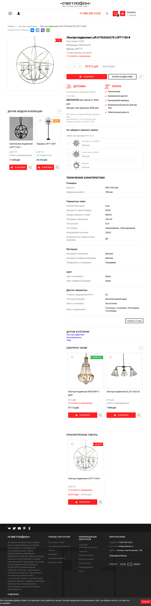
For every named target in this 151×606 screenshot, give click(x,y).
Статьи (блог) (85, 562)
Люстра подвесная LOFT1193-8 (84, 477)
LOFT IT (13, 152)
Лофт (68, 340)
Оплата (51, 549)
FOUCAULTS (84, 45)
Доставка (52, 553)
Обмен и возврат (86, 554)
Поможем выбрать (56, 557)
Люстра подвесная (75, 334)
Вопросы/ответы (86, 558)
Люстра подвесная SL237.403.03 (123, 391)
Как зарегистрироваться (59, 545)
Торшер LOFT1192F (46, 143)
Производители (86, 566)
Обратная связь (55, 561)
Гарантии (83, 550)
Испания (87, 52)
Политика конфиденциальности (88, 545)
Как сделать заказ (56, 541)
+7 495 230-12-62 (89, 13)
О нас (81, 570)
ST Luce (110, 399)
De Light (72, 399)
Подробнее (13, 593)
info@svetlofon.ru (126, 545)
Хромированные (73, 337)
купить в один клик (120, 76)
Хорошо (145, 601)
